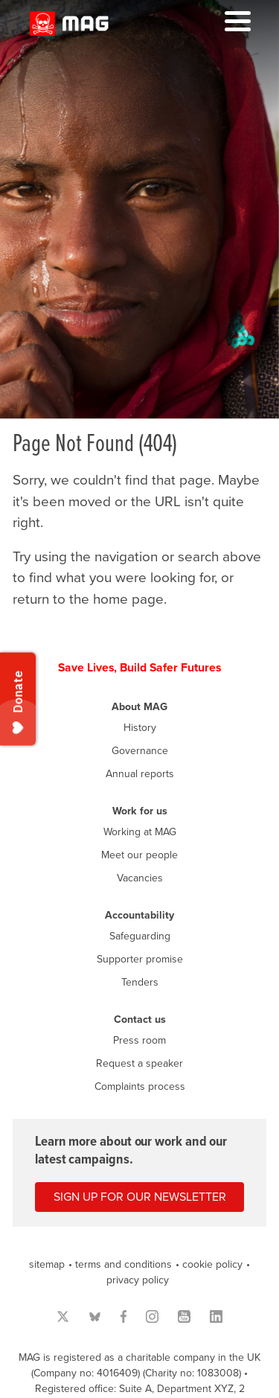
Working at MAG (139, 832)
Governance (140, 750)
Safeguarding (139, 936)
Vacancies (140, 878)
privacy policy (137, 1280)
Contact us (140, 1019)
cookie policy (212, 1264)
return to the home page (88, 599)
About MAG (139, 706)
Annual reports (140, 773)
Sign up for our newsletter (140, 1197)
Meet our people (139, 855)
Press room (139, 1040)
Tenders (139, 982)
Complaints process (139, 1086)
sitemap (47, 1264)
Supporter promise (140, 959)
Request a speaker (139, 1063)
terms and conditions (123, 1264)
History (140, 727)
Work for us (139, 811)
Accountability (139, 915)
